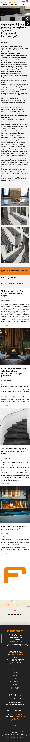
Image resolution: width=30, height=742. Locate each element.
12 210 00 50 (17, 714)
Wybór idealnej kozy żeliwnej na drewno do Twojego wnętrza (14, 293)
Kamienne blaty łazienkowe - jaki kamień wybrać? (14, 527)
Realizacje (20, 40)
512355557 (19, 654)
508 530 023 (18, 718)
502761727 (12, 654)
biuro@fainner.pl (15, 699)
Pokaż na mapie (15, 642)
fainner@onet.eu (15, 703)
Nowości (4, 40)
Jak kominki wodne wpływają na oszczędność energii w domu (14, 451)
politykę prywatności (17, 737)
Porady (12, 40)
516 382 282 (15, 720)
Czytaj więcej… (5, 325)
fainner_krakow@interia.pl (15, 705)
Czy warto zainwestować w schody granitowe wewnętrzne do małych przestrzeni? (13, 372)
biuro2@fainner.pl (15, 701)
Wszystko (5, 284)
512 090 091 (20, 716)
